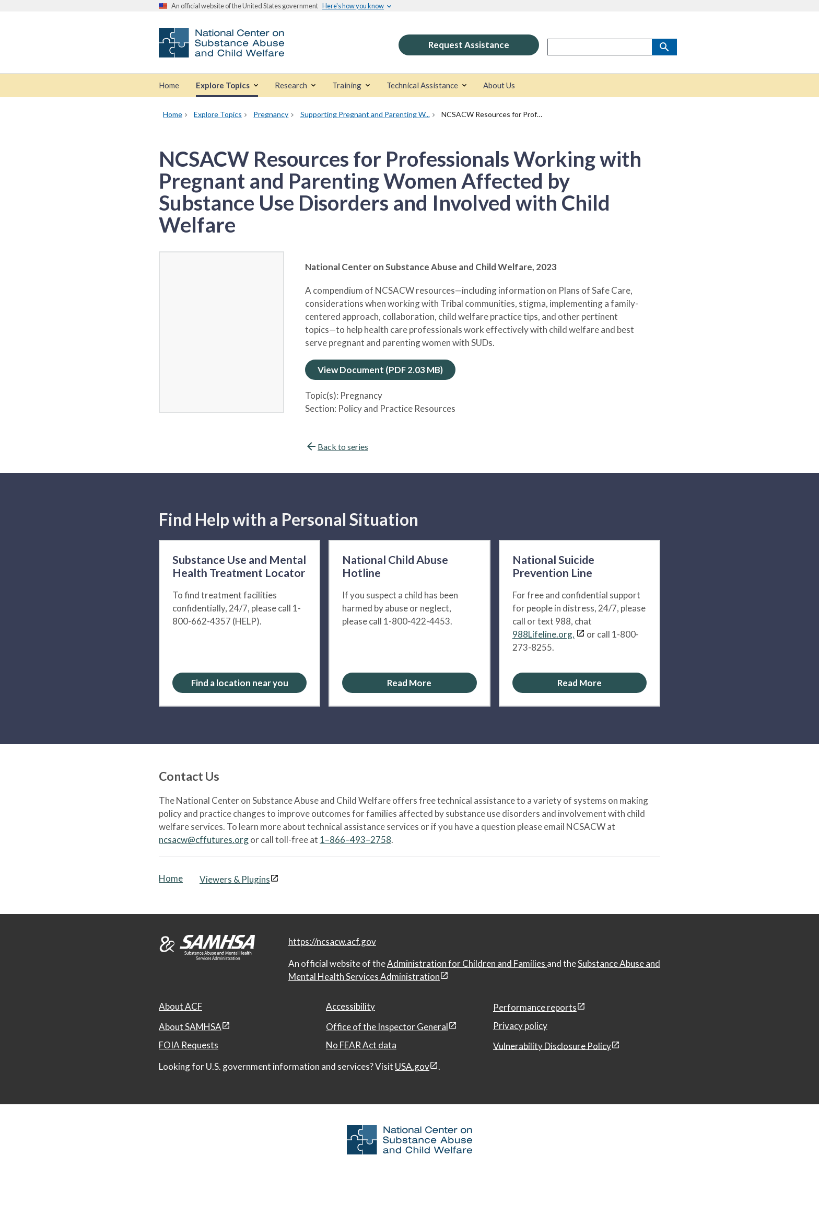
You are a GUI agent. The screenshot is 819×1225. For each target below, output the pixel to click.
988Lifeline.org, (543, 634)
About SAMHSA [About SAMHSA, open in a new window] (190, 1026)
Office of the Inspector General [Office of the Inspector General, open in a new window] (387, 1026)
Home (171, 878)
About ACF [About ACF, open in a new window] (180, 1006)
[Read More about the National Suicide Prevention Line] (579, 683)
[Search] (664, 47)
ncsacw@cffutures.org (204, 839)
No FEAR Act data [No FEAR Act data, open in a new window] (361, 1044)
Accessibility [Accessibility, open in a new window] (350, 1006)
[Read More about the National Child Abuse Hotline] (409, 683)
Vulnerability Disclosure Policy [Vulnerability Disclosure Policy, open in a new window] (552, 1045)
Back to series (336, 447)
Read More (409, 683)
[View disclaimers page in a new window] (580, 634)
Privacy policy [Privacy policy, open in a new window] (520, 1025)
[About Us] (499, 85)
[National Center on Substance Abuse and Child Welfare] (221, 50)
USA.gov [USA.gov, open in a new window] (412, 1066)
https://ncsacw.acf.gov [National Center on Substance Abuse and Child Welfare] (332, 941)
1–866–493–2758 (355, 839)
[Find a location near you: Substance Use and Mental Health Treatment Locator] (239, 683)
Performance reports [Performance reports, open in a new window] (535, 1007)
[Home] (169, 85)
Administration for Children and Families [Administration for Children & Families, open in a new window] (467, 963)
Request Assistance (468, 44)
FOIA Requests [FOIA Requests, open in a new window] (188, 1044)
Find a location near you (239, 683)
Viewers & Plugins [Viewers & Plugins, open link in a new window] (235, 879)
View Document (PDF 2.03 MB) (380, 369)
